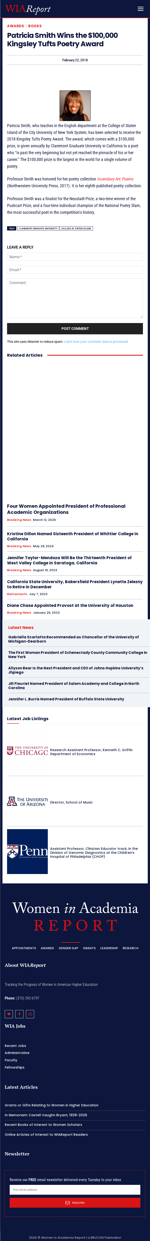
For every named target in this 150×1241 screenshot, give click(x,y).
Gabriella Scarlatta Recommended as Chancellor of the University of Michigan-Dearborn (73, 639)
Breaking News (19, 520)
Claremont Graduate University (38, 228)
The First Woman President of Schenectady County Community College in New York (77, 654)
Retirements (17, 594)
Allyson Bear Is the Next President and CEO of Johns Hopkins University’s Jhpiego (75, 670)
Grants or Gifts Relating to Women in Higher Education (51, 1105)
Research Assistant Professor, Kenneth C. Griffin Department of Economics (91, 752)
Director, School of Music (71, 802)
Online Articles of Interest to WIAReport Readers (46, 1134)
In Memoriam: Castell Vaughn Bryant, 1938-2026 (46, 1115)
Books (35, 26)
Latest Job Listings (28, 719)
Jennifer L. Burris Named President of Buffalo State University (66, 699)
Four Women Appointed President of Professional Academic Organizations (66, 509)
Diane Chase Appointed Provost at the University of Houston (70, 605)
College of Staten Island (76, 228)
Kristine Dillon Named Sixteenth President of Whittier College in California (72, 536)
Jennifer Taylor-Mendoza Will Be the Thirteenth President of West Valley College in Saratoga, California (69, 560)
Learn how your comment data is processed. (96, 341)
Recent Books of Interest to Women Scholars (43, 1124)
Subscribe (75, 1203)
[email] (75, 1190)
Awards (15, 26)
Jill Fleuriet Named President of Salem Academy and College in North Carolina (73, 685)
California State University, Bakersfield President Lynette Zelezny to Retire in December (75, 584)
